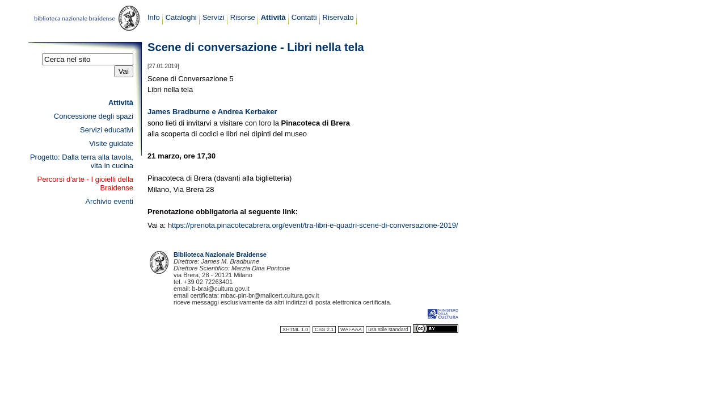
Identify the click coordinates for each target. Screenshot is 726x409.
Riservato (338, 17)
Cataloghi (181, 17)
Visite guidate (111, 143)
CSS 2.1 (324, 329)
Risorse (242, 17)
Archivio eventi (109, 201)
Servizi (213, 17)
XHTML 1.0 (295, 329)
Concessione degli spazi (93, 116)
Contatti (304, 17)
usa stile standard (388, 329)
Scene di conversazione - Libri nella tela (255, 47)
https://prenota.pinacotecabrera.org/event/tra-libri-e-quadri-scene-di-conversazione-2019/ (313, 225)
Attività (273, 17)
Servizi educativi (106, 130)
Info (153, 17)
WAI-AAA (351, 329)
